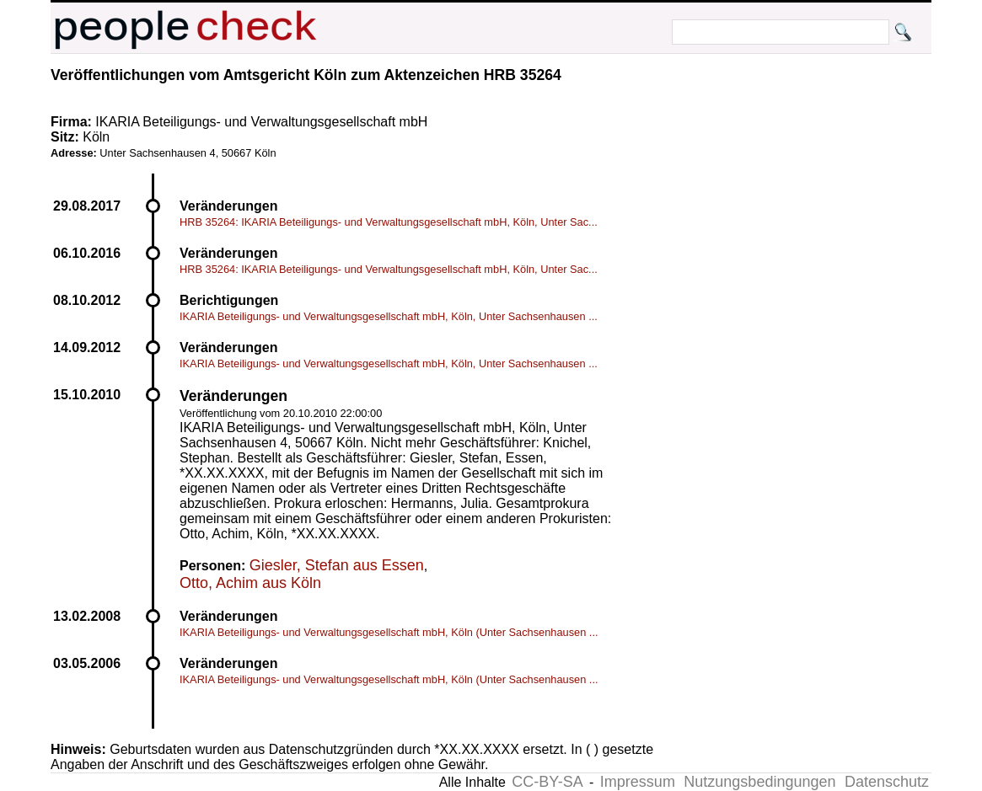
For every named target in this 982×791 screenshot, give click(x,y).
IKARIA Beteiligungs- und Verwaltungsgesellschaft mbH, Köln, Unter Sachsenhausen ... (389, 316)
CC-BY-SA (547, 781)
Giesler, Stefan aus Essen (337, 565)
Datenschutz (887, 781)
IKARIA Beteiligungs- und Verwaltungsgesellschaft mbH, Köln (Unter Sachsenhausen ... (389, 632)
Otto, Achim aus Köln (250, 583)
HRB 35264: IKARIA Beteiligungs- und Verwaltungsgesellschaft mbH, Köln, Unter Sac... (389, 222)
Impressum (637, 781)
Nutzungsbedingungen (759, 781)
